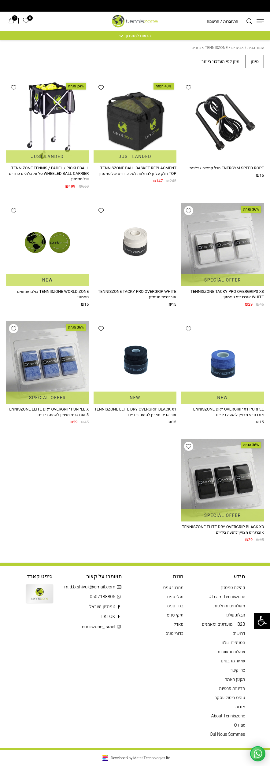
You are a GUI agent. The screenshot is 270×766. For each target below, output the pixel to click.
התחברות (230, 21)
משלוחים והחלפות (229, 606)
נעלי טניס (175, 597)
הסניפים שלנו (233, 642)
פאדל (178, 624)
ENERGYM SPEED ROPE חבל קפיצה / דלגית (227, 168)
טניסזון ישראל (105, 606)
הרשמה (213, 21)
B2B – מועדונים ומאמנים (223, 624)
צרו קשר (238, 670)
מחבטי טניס (173, 587)
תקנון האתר (235, 679)
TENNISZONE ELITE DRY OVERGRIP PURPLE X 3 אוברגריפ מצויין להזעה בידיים (48, 412)
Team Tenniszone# (227, 597)
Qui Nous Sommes (227, 734)
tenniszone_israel (101, 626)
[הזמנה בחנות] (214, 61)
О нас (239, 725)
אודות (240, 707)
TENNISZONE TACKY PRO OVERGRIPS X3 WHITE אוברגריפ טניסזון (227, 294)
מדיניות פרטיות (232, 688)
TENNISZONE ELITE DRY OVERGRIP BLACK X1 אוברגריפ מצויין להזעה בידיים (135, 412)
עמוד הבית (255, 47)
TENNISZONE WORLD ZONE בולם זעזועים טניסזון (53, 294)
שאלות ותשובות (231, 652)
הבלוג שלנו (235, 615)
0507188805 (106, 596)
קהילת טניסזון (233, 587)
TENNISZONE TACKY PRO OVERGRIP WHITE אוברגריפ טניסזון (137, 294)
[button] (188, 87)
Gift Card (39, 598)
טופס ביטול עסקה (229, 697)
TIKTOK (111, 616)
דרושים (238, 633)
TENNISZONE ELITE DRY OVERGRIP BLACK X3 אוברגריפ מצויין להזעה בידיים (223, 529)
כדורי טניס (174, 633)
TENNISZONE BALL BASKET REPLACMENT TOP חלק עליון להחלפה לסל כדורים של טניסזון (137, 170)
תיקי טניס (175, 615)
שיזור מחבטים (233, 661)
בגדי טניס (175, 606)
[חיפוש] (249, 21)
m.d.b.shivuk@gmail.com (93, 587)
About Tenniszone (228, 716)
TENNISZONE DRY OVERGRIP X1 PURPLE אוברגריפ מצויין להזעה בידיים (227, 412)
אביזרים (237, 47)
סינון (255, 61)
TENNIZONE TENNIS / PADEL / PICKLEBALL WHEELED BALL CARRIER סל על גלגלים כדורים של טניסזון (49, 173)
